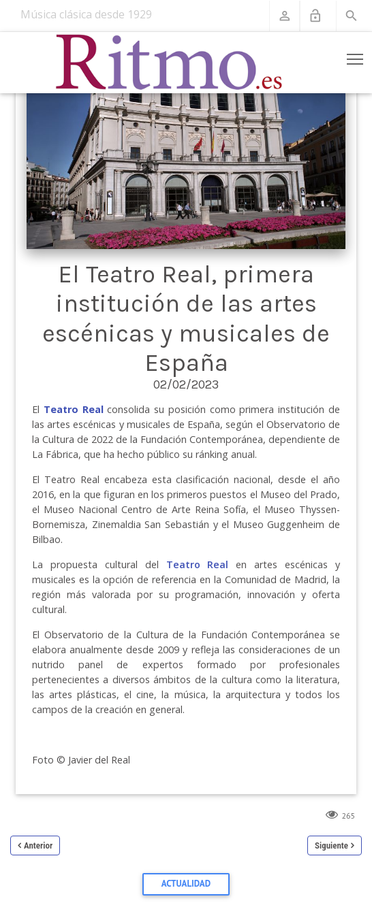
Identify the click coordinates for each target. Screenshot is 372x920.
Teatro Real (197, 564)
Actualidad (186, 883)
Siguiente (331, 845)
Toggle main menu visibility (356, 56)
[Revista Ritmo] (169, 62)
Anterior (38, 845)
